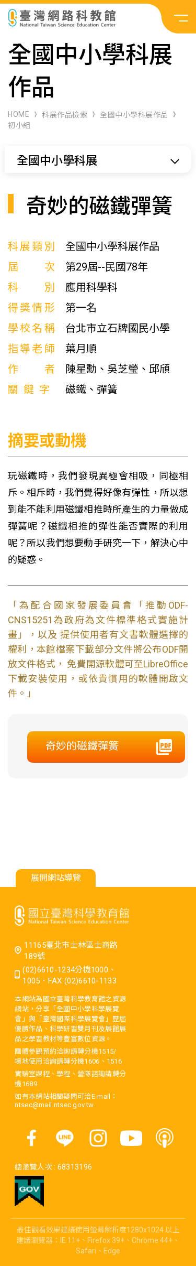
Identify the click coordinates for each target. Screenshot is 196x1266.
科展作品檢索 (64, 115)
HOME (18, 114)
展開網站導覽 (56, 878)
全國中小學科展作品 (134, 115)
